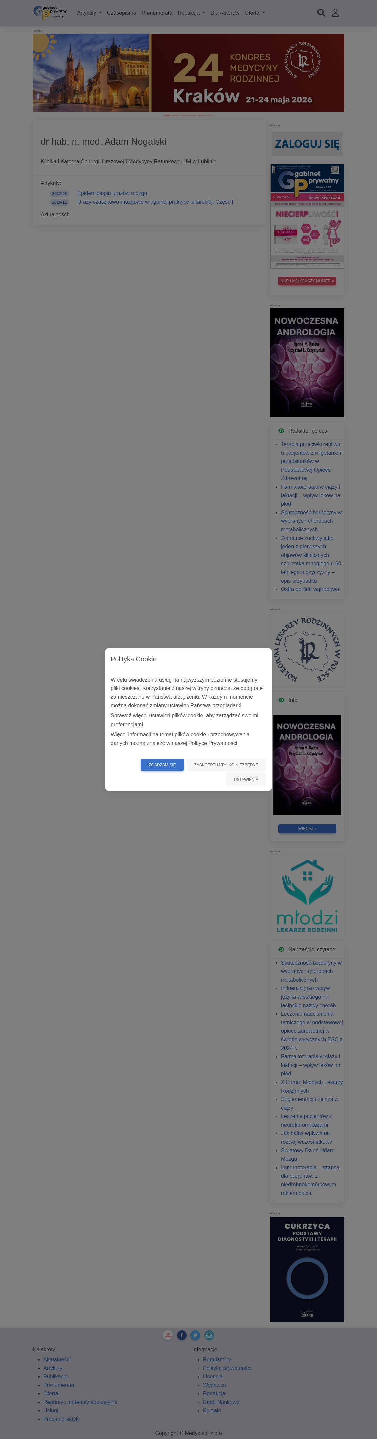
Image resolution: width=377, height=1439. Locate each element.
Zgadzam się (162, 765)
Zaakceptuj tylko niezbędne (226, 765)
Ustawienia (246, 779)
